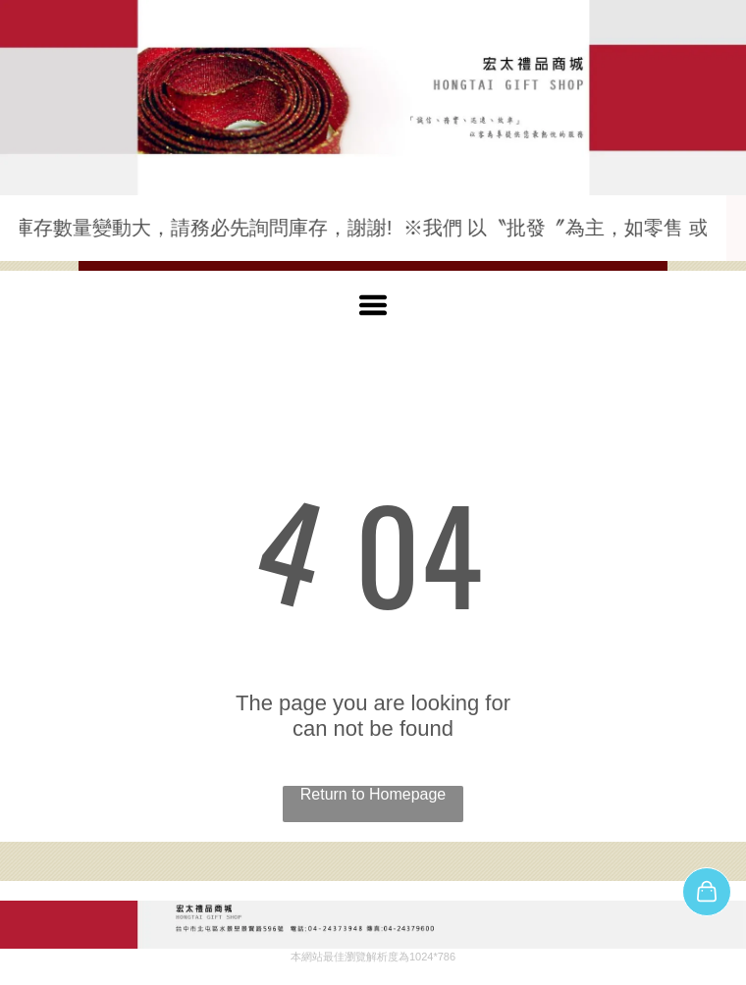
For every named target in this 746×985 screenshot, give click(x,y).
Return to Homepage (373, 794)
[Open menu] (373, 305)
